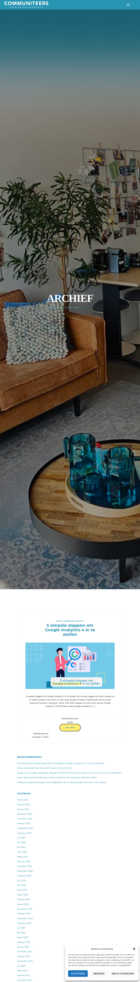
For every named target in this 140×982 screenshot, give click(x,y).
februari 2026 (23, 804)
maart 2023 (22, 937)
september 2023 (25, 918)
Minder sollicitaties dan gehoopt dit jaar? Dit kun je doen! (44, 768)
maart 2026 (22, 799)
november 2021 (24, 980)
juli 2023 (21, 927)
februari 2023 (23, 942)
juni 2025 (21, 842)
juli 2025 (21, 837)
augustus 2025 (24, 833)
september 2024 (25, 871)
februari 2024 (23, 899)
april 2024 (22, 890)
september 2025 (25, 828)
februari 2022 (23, 975)
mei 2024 (21, 885)
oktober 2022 (23, 956)
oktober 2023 (23, 913)
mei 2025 (21, 847)
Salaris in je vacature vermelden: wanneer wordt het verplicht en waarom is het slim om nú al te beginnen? (69, 772)
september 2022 (25, 961)
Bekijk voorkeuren (123, 973)
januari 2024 (23, 904)
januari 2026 (23, 809)
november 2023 (24, 909)
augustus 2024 (24, 875)
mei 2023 (21, 932)
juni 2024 (21, 880)
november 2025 (24, 818)
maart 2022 (22, 970)
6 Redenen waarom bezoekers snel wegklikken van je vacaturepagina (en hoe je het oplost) (61, 782)
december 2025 (24, 814)
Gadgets (79, 621)
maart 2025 (22, 856)
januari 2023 (23, 947)
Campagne (69, 621)
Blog (60, 621)
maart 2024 (22, 894)
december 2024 (24, 866)
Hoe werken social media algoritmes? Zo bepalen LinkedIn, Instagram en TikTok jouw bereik (60, 763)
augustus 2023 (24, 923)
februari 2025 (23, 861)
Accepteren (78, 973)
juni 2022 (21, 966)
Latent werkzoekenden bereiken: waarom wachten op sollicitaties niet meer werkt (57, 777)
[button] (134, 948)
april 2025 (22, 852)
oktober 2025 (23, 823)
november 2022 (24, 951)
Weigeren (99, 973)
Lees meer (70, 727)
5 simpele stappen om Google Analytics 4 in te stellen (70, 630)
